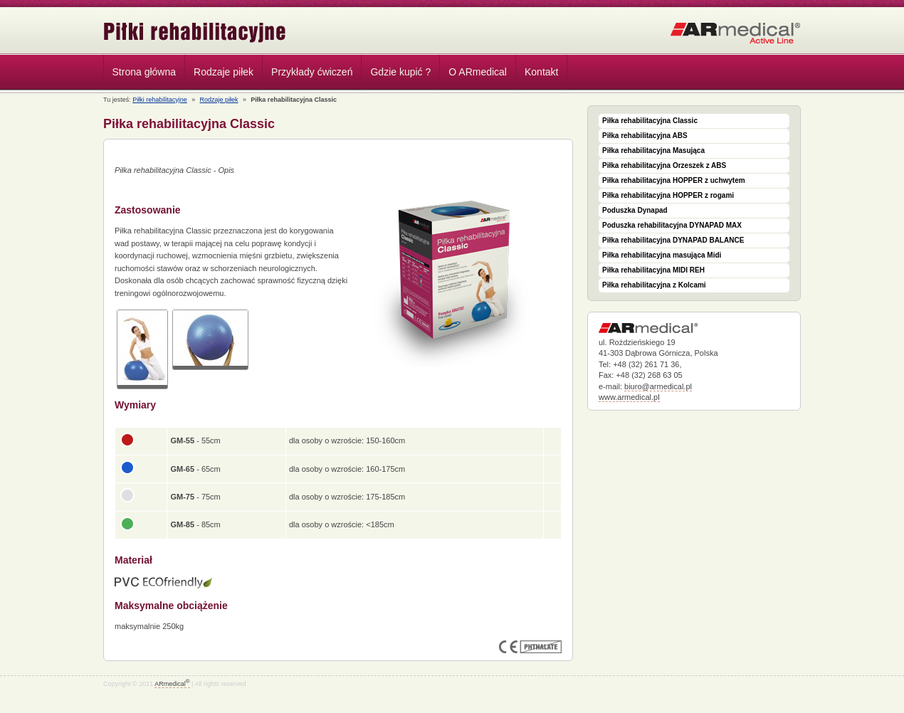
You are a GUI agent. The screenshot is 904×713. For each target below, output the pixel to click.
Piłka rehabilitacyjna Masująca (653, 150)
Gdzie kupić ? (400, 72)
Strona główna (144, 72)
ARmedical (171, 683)
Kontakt (541, 72)
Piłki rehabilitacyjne (195, 32)
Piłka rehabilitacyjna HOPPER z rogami (668, 195)
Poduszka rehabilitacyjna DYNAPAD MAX (672, 225)
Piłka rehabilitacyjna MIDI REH (653, 270)
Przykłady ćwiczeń (311, 72)
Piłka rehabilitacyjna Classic (650, 121)
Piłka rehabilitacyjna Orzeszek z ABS (664, 165)
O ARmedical (477, 72)
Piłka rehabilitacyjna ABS (645, 135)
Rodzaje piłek (220, 74)
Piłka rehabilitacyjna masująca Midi (661, 255)
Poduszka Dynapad (635, 210)
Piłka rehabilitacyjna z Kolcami (654, 285)
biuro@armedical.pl (658, 386)
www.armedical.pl (629, 397)
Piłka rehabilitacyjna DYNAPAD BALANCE (673, 240)
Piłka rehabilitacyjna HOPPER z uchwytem (673, 180)
